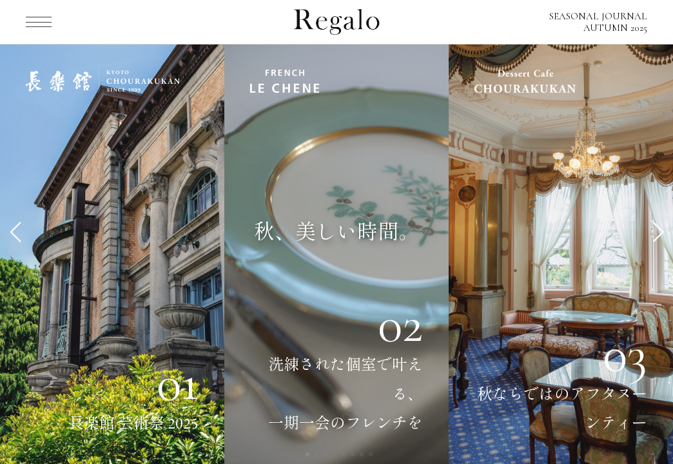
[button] (15, 232)
